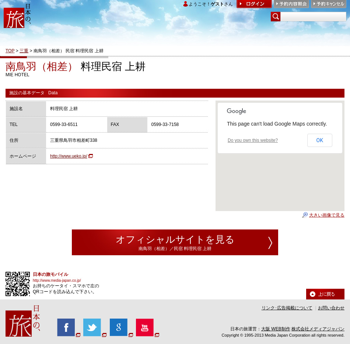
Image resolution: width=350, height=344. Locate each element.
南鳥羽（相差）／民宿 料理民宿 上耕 (175, 248)
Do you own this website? (253, 140)
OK (319, 140)
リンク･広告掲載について (287, 307)
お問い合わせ (331, 307)
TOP (10, 50)
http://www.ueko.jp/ (68, 156)
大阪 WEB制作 (275, 328)
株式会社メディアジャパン (317, 328)
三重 (24, 50)
